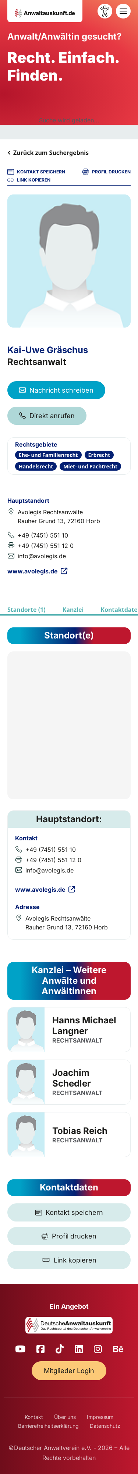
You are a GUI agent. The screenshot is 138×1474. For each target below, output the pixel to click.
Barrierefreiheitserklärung (48, 1426)
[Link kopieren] (69, 1260)
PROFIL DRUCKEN (106, 172)
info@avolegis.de (42, 556)
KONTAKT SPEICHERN (36, 172)
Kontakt (34, 1417)
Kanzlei (73, 610)
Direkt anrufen (47, 416)
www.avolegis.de (37, 571)
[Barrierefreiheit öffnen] (105, 11)
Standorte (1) (26, 610)
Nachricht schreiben (56, 390)
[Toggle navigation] (123, 11)
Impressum (100, 1417)
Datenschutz (105, 1426)
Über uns (65, 1417)
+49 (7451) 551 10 (43, 535)
